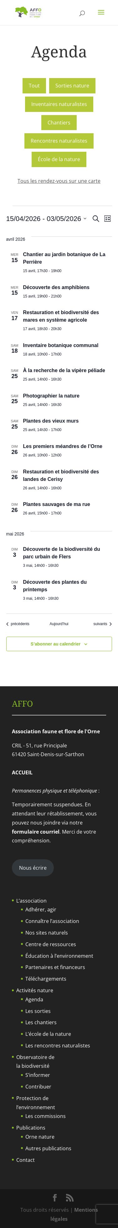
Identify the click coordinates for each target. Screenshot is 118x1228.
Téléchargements (45, 978)
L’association (31, 900)
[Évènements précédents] (17, 624)
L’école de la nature (48, 1033)
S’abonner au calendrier (56, 643)
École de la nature (59, 159)
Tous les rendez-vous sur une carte (59, 180)
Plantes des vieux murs (51, 421)
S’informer (37, 1075)
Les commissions (45, 1116)
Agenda (34, 999)
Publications (30, 1127)
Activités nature (34, 990)
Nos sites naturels (46, 932)
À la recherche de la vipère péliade (64, 370)
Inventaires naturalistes (59, 104)
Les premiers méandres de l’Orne (62, 446)
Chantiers (59, 122)
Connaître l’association (52, 921)
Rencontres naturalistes (59, 140)
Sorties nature (72, 85)
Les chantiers (41, 1022)
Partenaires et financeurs (55, 967)
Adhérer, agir (40, 909)
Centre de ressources (50, 944)
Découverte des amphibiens (56, 287)
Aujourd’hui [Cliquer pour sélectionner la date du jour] (58, 624)
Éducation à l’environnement (59, 955)
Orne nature (39, 1136)
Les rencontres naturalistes (57, 1045)
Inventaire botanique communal (61, 345)
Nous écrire (33, 867)
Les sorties (38, 1011)
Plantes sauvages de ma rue (56, 504)
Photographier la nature (51, 395)
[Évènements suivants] (102, 624)
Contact (25, 1160)
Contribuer (38, 1086)
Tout (34, 85)
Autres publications (48, 1148)
